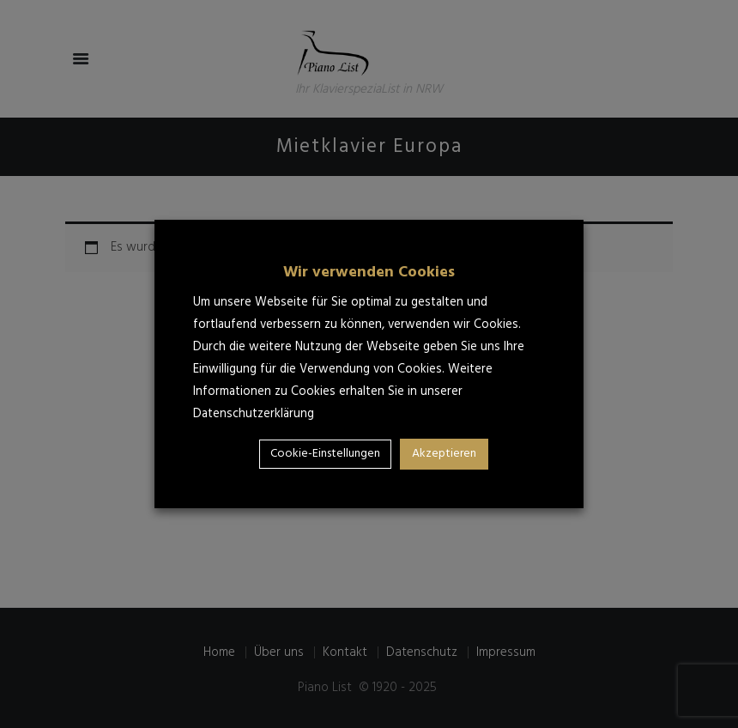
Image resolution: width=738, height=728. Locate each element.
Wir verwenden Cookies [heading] (369, 272)
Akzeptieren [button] (444, 454)
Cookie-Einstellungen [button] (325, 454)
